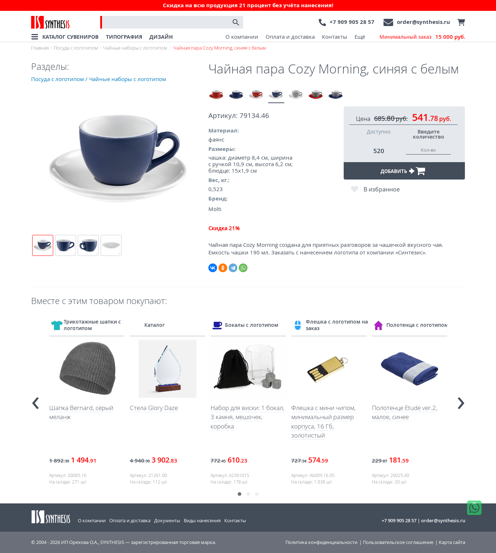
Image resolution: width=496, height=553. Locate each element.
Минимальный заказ (422, 36)
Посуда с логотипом (76, 48)
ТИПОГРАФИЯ (124, 36)
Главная (40, 48)
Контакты (334, 36)
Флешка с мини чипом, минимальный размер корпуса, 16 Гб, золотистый (323, 422)
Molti (214, 208)
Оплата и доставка (290, 36)
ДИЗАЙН (161, 36)
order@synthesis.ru (423, 22)
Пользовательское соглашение (398, 542)
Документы (167, 520)
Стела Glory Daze (154, 408)
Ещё (360, 36)
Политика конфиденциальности (321, 542)
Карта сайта (452, 542)
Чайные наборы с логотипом (135, 48)
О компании (241, 36)
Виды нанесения (202, 520)
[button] (239, 494)
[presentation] (35, 400)
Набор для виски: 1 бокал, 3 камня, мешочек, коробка (247, 417)
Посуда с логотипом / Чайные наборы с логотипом (98, 79)
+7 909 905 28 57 (352, 22)
